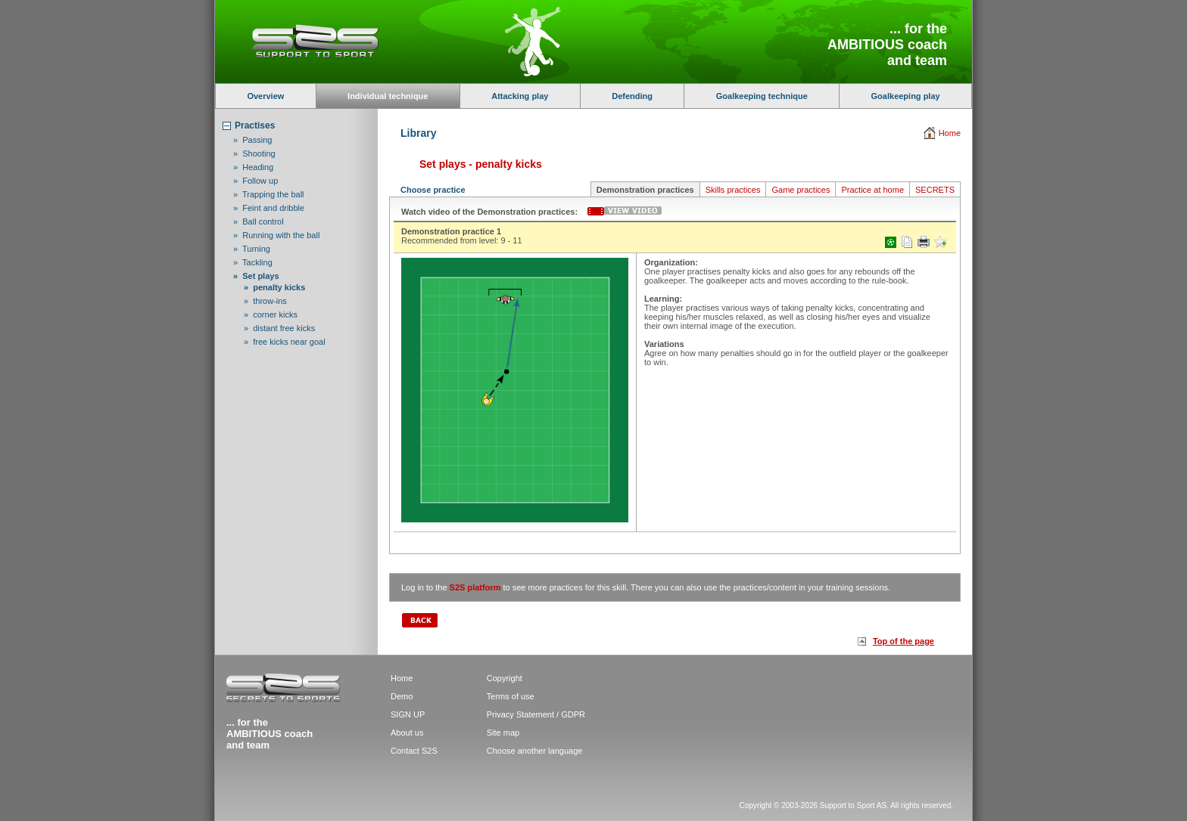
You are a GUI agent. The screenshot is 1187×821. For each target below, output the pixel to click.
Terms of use (510, 696)
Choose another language (535, 750)
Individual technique (387, 96)
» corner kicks (271, 314)
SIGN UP (408, 714)
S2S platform (475, 587)
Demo (402, 696)
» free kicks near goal (285, 341)
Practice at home (872, 189)
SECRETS (935, 189)
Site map (503, 732)
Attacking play (519, 96)
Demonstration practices (645, 189)
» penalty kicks (274, 287)
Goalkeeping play (905, 96)
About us (407, 732)
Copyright (504, 678)
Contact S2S (414, 750)
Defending (632, 96)
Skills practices (733, 189)
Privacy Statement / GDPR (536, 714)
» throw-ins (265, 300)
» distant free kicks (279, 328)
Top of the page (903, 641)
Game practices (800, 189)
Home (950, 133)
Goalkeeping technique (762, 96)
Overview (265, 96)
